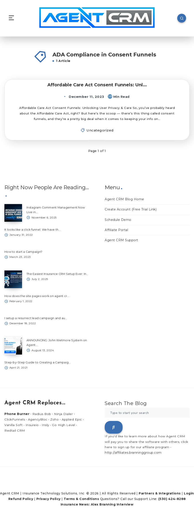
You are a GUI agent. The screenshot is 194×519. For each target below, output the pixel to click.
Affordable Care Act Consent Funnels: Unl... (97, 85)
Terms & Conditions (81, 499)
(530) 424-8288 (172, 499)
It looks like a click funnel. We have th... (32, 230)
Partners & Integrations (160, 494)
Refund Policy (20, 499)
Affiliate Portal (116, 230)
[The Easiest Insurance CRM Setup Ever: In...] (13, 280)
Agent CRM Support (121, 241)
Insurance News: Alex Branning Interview (97, 505)
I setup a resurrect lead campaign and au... (35, 318)
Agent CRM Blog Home (124, 200)
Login (189, 494)
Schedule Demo (118, 220)
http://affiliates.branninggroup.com (133, 453)
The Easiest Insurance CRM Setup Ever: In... (57, 274)
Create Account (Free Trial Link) (131, 210)
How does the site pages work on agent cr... (36, 296)
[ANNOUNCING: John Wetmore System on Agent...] (13, 346)
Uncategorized (100, 131)
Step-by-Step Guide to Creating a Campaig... (37, 363)
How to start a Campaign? (23, 252)
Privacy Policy (48, 499)
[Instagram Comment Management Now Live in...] (13, 213)
